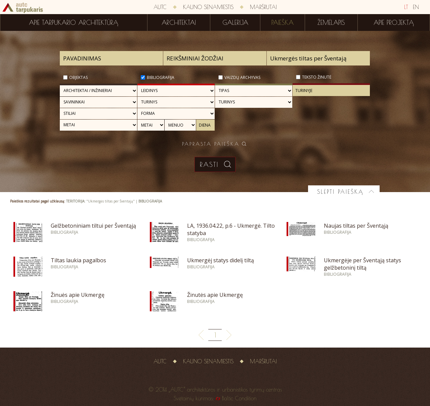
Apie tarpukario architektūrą (73, 22)
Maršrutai (263, 7)
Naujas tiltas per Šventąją (356, 225)
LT (406, 7)
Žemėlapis (331, 22)
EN (416, 7)
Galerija (235, 22)
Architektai (179, 22)
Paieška (282, 22)
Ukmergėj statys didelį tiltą (220, 260)
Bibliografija (160, 77)
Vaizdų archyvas (242, 77)
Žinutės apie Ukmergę (215, 295)
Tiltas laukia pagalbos (78, 260)
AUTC (160, 7)
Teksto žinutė (317, 77)
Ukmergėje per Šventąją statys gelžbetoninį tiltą (362, 264)
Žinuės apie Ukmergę (77, 295)
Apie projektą (394, 22)
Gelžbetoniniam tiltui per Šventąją (93, 225)
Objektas (78, 77)
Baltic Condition (239, 398)
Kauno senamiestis (208, 7)
